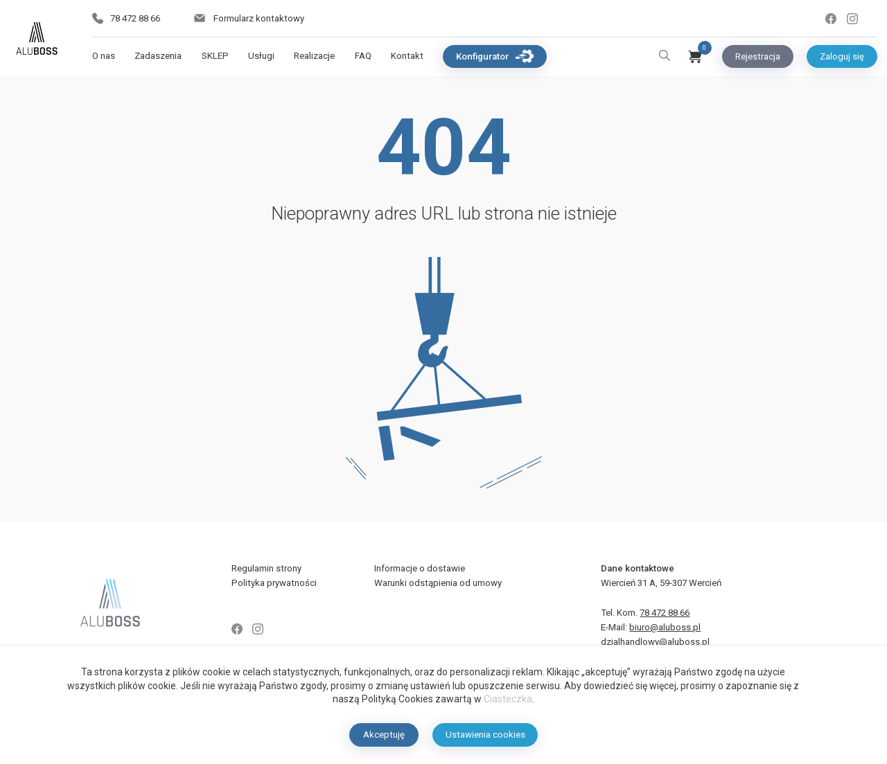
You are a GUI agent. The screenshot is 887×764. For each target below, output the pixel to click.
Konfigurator (495, 56)
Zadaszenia (158, 56)
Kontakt (407, 56)
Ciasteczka (508, 698)
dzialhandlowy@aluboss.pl (655, 642)
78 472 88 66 (126, 18)
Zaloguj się (842, 56)
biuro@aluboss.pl (665, 627)
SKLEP (215, 56)
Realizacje (314, 56)
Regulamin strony (266, 568)
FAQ (363, 56)
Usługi (261, 56)
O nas (103, 56)
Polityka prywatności (274, 583)
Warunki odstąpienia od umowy (438, 583)
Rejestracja (757, 56)
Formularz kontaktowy (248, 18)
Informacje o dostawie (419, 568)
